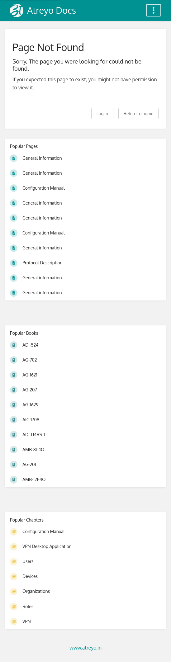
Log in (102, 113)
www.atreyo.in (85, 648)
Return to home (138, 113)
